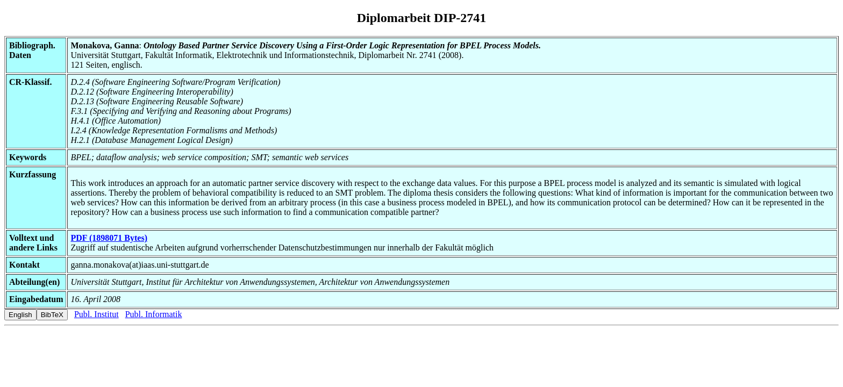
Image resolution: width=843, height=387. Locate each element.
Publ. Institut (96, 314)
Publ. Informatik (153, 314)
